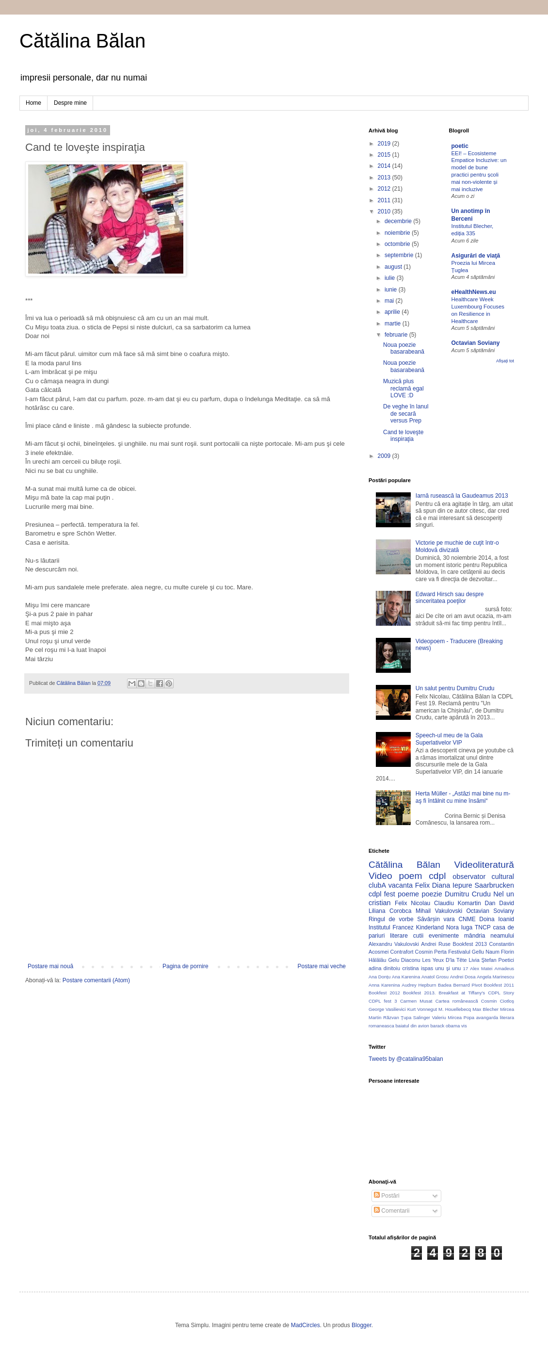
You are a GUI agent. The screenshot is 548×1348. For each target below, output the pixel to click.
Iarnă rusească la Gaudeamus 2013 (462, 495)
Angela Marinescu (495, 976)
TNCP (483, 927)
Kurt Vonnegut (422, 1009)
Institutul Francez (391, 927)
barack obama (445, 1025)
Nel (498, 894)
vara (448, 919)
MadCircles (305, 1325)
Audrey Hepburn (419, 985)
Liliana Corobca (390, 911)
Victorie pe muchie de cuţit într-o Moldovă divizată (457, 546)
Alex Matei (481, 968)
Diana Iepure (452, 885)
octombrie (398, 244)
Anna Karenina (384, 985)
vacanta (400, 885)
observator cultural (483, 876)
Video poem (395, 876)
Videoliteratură (484, 865)
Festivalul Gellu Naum (474, 952)
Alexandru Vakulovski (394, 944)
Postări (387, 1195)
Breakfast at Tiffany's (462, 992)
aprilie (393, 312)
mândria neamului (489, 935)
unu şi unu (448, 968)
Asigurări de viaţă (475, 255)
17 (465, 968)
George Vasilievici (387, 1009)
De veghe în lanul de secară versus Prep (405, 413)
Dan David (499, 903)
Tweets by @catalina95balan (406, 1059)
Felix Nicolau (412, 903)
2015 (385, 154)
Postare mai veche (322, 966)
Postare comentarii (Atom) (96, 980)
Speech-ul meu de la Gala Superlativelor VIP (449, 739)
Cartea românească (456, 1001)
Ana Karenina (406, 976)
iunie (392, 289)
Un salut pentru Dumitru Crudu (455, 688)
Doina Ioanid (496, 919)
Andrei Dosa (463, 976)
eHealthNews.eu (473, 292)
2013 (385, 177)
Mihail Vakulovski (439, 911)
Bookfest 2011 (499, 985)
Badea (444, 985)
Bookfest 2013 (470, 944)
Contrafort (402, 952)
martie (394, 323)
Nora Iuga (459, 927)
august (394, 266)
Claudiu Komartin (457, 903)
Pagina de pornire (185, 966)
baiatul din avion (412, 1025)
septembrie (400, 255)
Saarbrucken (494, 885)
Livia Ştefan (482, 960)
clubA (377, 885)
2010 (385, 211)
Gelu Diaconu (404, 960)
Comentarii (391, 1210)
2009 (385, 456)
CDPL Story (501, 992)
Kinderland (430, 927)
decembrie (399, 221)
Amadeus (505, 968)
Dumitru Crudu (468, 894)
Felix (422, 885)
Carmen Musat (416, 1001)
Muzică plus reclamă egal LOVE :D (403, 388)
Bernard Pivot (467, 985)
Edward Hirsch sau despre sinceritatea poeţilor (450, 597)
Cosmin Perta (431, 952)
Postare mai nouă (50, 966)
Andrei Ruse (436, 944)
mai (390, 300)
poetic (459, 146)
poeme (408, 894)
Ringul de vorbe (391, 919)
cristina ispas (417, 968)
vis (464, 1025)
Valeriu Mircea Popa (453, 1017)
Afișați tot (505, 360)
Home (33, 102)
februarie (397, 334)
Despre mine (70, 102)
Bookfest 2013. (419, 992)
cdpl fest (382, 894)
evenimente (444, 935)
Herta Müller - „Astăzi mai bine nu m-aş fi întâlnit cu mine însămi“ (463, 797)
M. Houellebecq (454, 1009)
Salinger (421, 1017)
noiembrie (398, 232)
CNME (466, 919)
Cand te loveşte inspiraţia (403, 435)
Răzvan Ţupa (397, 1017)
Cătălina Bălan (82, 40)
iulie (391, 278)
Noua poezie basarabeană (403, 348)
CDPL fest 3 (383, 1001)
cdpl (437, 876)
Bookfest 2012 (384, 992)
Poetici (506, 960)
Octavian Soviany (475, 343)
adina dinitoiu (384, 968)
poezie (431, 894)
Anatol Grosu (435, 976)
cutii (418, 935)
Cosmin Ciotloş (497, 1001)
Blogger (361, 1325)
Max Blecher (485, 1009)
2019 (385, 143)
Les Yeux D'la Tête (444, 960)
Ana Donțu (379, 976)
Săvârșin (428, 919)
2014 (385, 165)
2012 (385, 188)
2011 (385, 200)
